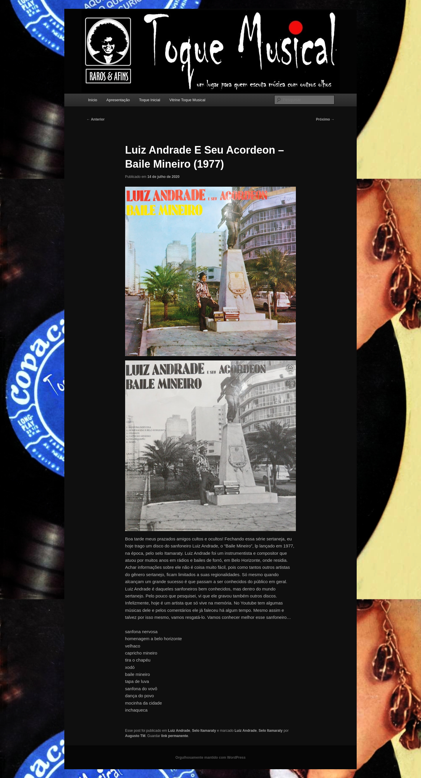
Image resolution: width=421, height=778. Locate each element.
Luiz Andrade (179, 731)
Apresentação (118, 100)
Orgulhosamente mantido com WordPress (210, 757)
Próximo (325, 119)
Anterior (96, 119)
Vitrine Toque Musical (187, 100)
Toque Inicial (149, 100)
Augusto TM (135, 736)
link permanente (174, 736)
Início (92, 100)
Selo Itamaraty (204, 731)
